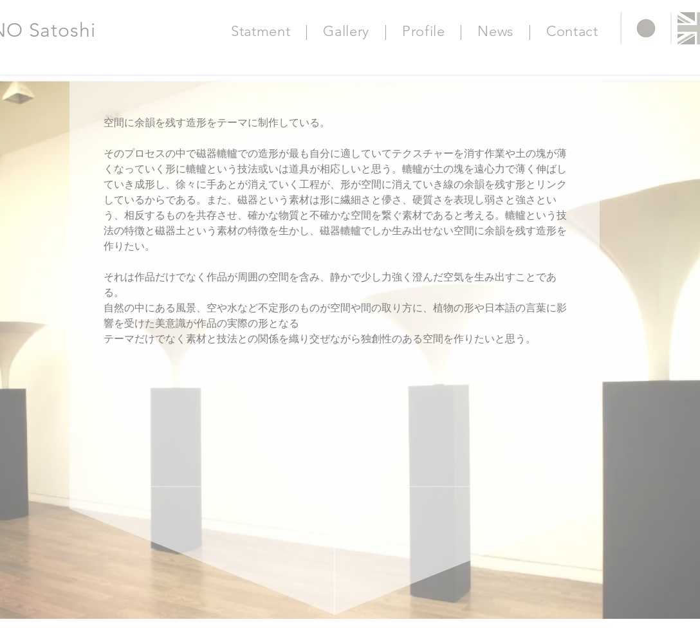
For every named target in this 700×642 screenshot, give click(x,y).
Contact (572, 31)
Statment (260, 31)
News (495, 31)
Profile (423, 31)
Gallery (346, 31)
